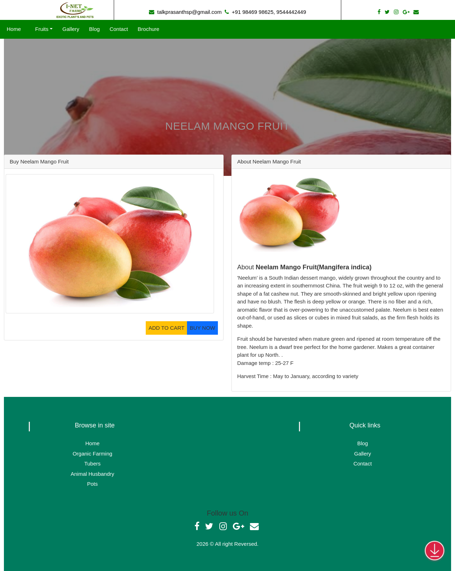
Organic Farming (92, 454)
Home (16, 29)
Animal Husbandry (92, 474)
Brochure (146, 29)
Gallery (68, 29)
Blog (92, 29)
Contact (116, 29)
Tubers (92, 463)
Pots (92, 484)
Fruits (39, 29)
